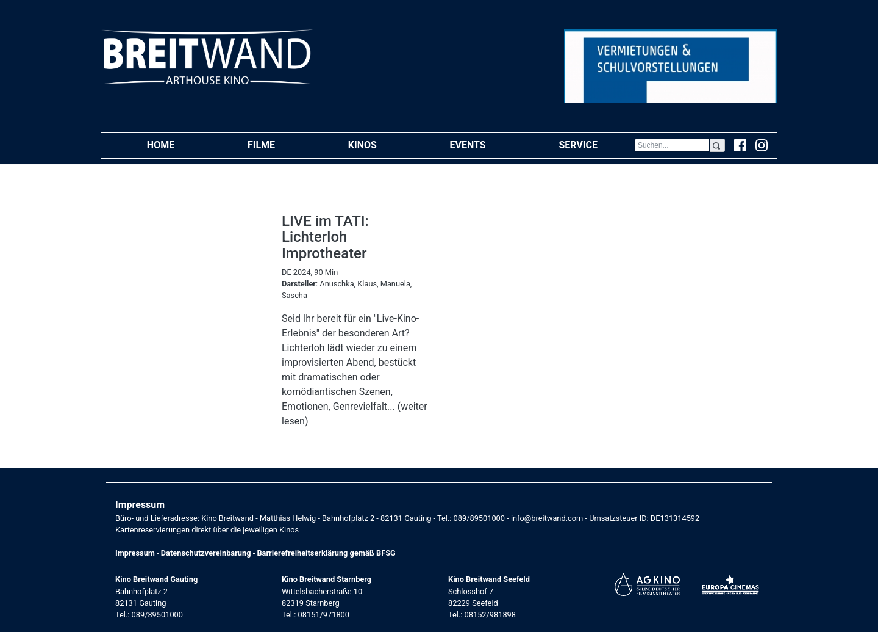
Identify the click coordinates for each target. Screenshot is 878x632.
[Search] (672, 145)
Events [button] (486, 144)
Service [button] (596, 144)
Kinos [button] (380, 144)
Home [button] (179, 144)
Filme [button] (280, 144)
